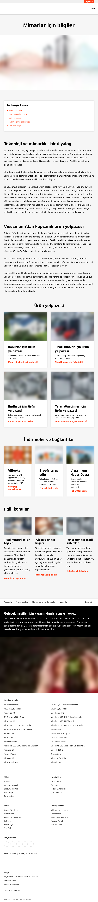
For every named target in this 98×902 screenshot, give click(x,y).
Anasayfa (8, 602)
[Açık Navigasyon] (92, 8)
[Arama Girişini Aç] (87, 8)
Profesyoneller (22, 602)
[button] (89, 602)
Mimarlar (64, 602)
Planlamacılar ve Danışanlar (44, 602)
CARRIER (28, 899)
